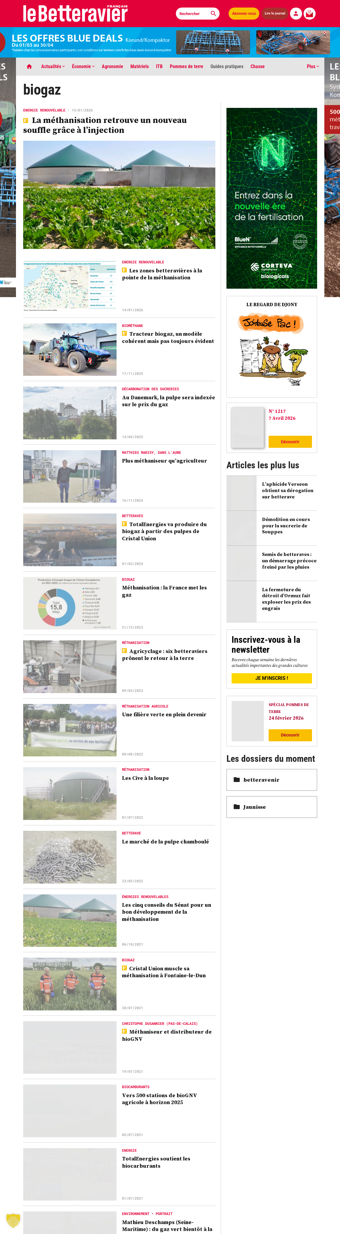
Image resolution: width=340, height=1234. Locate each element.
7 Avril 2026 (282, 418)
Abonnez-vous (244, 13)
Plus (313, 66)
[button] (13, 1220)
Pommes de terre (186, 66)
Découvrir (290, 441)
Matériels (139, 66)
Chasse (258, 66)
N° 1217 (277, 411)
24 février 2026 (286, 717)
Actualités (53, 66)
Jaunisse (250, 807)
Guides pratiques (227, 66)
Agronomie (112, 66)
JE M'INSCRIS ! (271, 678)
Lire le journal (275, 13)
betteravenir (256, 779)
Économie (83, 66)
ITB (159, 66)
